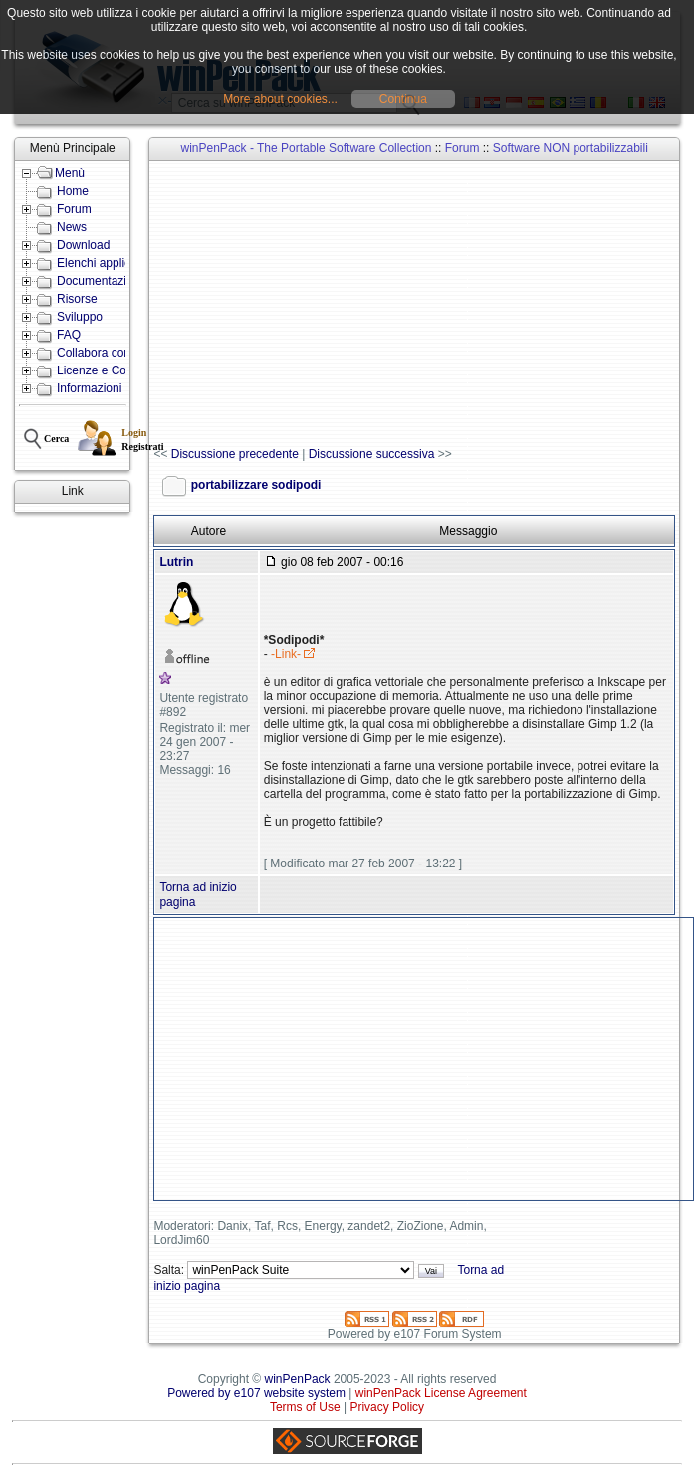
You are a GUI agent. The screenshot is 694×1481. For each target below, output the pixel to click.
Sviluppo (80, 317)
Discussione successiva (372, 454)
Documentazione (101, 281)
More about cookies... (280, 99)
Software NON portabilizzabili (570, 148)
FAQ (69, 335)
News (72, 227)
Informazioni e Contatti (116, 388)
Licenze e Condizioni (112, 370)
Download (83, 245)
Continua (403, 99)
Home (73, 191)
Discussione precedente (235, 454)
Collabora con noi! (105, 353)
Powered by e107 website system (256, 1393)
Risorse (77, 299)
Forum (74, 209)
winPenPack (298, 1379)
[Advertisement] (423, 304)
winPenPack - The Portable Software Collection (306, 148)
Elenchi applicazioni (109, 263)
